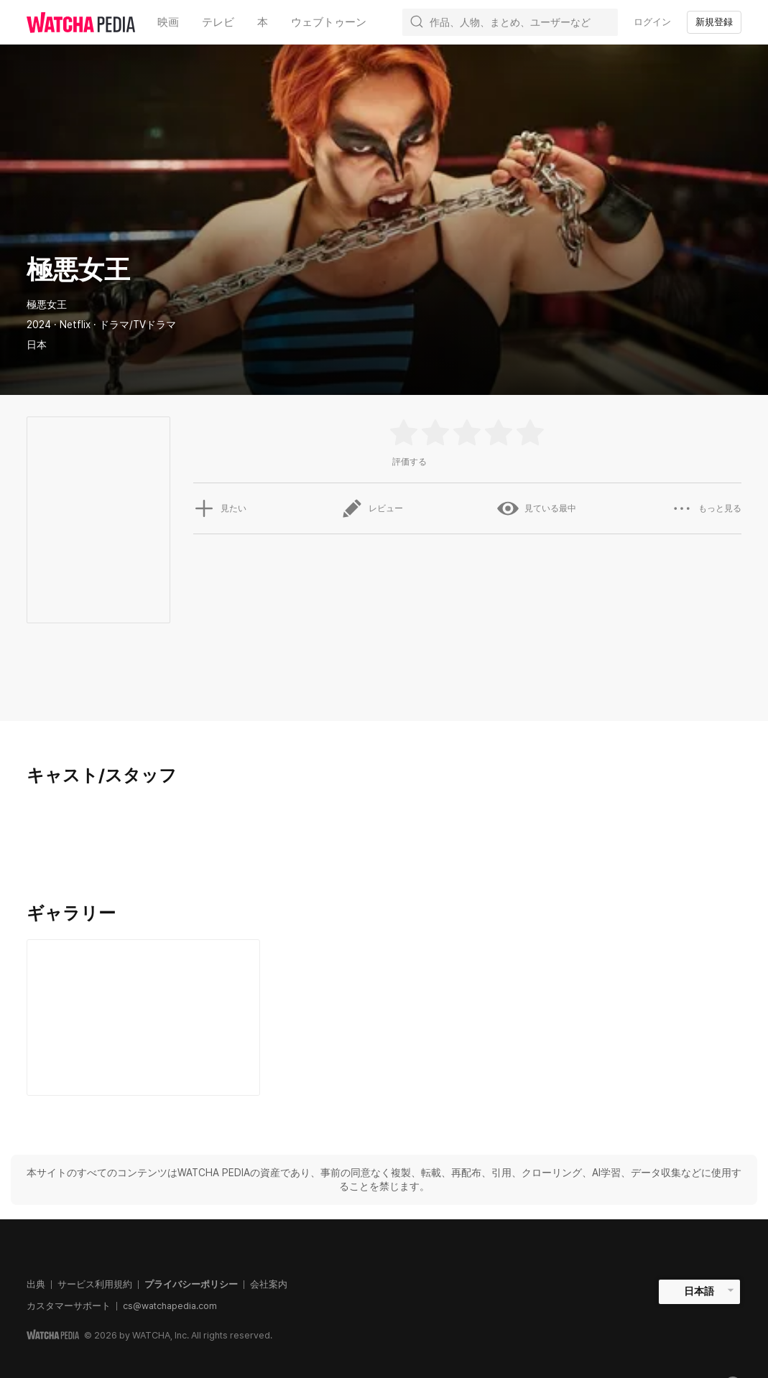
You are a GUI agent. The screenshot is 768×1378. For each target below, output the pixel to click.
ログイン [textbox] (652, 22)
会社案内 (268, 1284)
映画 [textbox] (168, 22)
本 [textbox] (262, 22)
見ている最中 (536, 508)
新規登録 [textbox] (714, 22)
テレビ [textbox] (218, 22)
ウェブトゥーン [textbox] (328, 22)
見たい (219, 508)
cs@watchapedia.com (170, 1305)
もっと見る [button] (706, 508)
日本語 (699, 1291)
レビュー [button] (372, 508)
